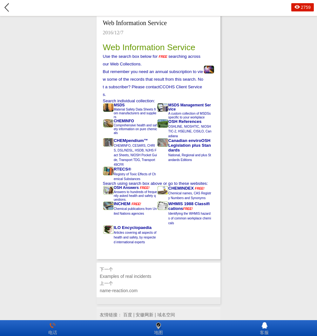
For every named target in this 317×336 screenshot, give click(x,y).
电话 (52, 328)
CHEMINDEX (181, 188)
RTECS (121, 169)
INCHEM (122, 203)
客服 (264, 328)
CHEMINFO (124, 121)
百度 (127, 314)
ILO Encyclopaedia (133, 227)
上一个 (158, 287)
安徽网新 (144, 314)
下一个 (158, 273)
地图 (158, 328)
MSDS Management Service (189, 107)
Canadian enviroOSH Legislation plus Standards (189, 145)
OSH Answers (126, 187)
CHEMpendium (129, 140)
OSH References (184, 121)
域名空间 (166, 314)
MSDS (119, 105)
